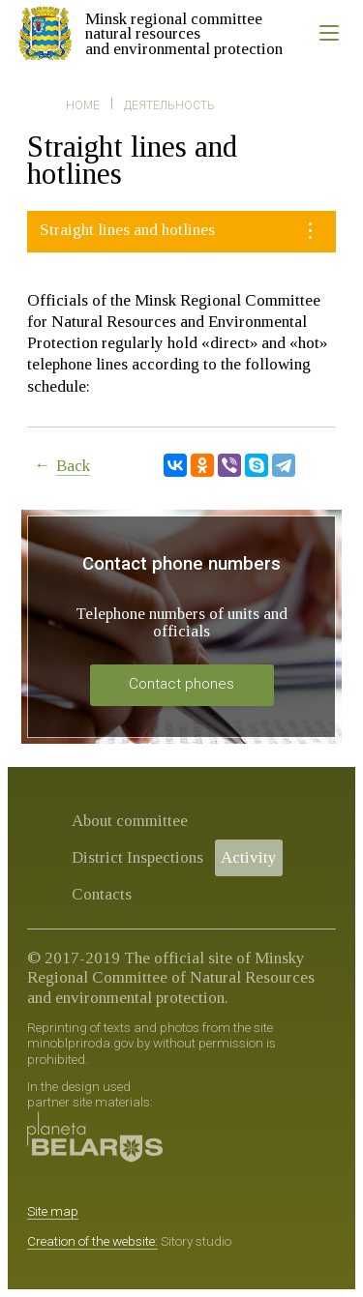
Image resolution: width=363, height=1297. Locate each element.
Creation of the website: (92, 1241)
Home (83, 105)
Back (73, 466)
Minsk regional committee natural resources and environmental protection (184, 34)
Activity (249, 857)
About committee (130, 820)
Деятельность (169, 105)
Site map (52, 1211)
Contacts (102, 894)
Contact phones (181, 684)
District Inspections (137, 857)
